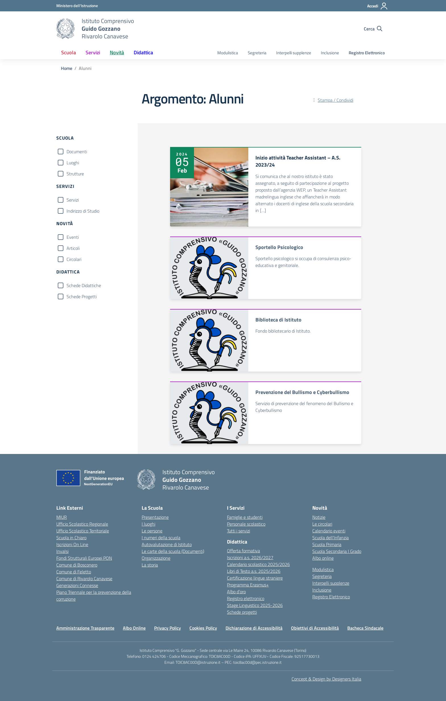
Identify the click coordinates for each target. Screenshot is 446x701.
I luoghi (148, 523)
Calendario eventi (328, 530)
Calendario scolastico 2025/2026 (258, 564)
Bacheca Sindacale (365, 628)
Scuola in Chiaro (71, 537)
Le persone (152, 530)
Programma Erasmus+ (248, 584)
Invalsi (62, 551)
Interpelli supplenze (293, 52)
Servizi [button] (93, 52)
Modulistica (227, 52)
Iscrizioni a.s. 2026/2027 (250, 557)
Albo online (323, 558)
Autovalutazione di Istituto (167, 544)
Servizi (73, 199)
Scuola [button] (68, 52)
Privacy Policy (167, 628)
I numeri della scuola (161, 537)
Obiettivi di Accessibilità (315, 628)
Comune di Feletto (73, 571)
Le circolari (322, 523)
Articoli (73, 248)
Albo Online (134, 628)
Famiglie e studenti (245, 517)
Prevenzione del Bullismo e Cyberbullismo (302, 392)
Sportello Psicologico (279, 247)
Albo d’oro (236, 591)
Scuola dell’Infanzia (330, 537)
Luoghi (73, 162)
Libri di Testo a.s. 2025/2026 (253, 571)
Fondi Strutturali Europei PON (84, 558)
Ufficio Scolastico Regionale (82, 523)
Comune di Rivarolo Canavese (84, 578)
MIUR (61, 517)
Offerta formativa (243, 550)
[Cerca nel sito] (373, 28)
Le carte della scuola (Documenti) (173, 551)
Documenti (77, 151)
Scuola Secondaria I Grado (336, 551)
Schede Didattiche (84, 285)
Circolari (74, 259)
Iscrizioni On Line (72, 544)
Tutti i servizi (238, 530)
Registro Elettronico (367, 52)
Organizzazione (156, 558)
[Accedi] (378, 6)
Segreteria (257, 52)
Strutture (75, 173)
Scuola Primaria (326, 544)
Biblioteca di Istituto (278, 319)
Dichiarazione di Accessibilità (254, 628)
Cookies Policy (203, 628)
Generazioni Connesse (77, 585)
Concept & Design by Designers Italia (326, 678)
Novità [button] (117, 52)
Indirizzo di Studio (83, 211)
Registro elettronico (245, 598)
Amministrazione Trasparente (85, 628)
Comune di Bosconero (76, 564)
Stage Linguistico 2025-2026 (255, 605)
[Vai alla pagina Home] (66, 68)
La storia (150, 564)
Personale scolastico (246, 523)
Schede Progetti (82, 296)
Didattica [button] (143, 52)
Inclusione (330, 52)
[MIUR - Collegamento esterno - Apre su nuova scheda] (77, 6)
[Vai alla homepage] (65, 28)
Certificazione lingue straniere (255, 578)
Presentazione (155, 517)
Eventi (73, 237)
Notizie (318, 517)
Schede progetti (242, 612)
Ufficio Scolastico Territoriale (82, 530)
